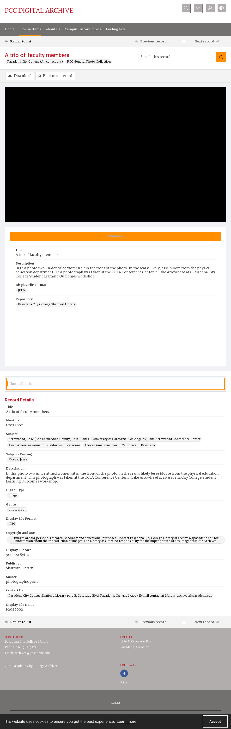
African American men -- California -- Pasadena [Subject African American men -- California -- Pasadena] (120, 445)
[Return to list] (35, 41)
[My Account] (209, 8)
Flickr (124, 682)
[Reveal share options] (197, 8)
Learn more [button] (126, 721)
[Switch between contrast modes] (221, 8)
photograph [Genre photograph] (17, 509)
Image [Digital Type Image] (13, 495)
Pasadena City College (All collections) (35, 61)
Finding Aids (115, 29)
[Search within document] (221, 57)
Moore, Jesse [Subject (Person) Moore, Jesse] (17, 460)
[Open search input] (185, 8)
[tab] (115, 236)
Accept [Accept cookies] (215, 721)
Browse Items (30, 29)
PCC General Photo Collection (89, 61)
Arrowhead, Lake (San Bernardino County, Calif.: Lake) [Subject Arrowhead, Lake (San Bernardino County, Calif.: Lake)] (48, 439)
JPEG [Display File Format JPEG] (21, 290)
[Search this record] (177, 57)
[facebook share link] (124, 673)
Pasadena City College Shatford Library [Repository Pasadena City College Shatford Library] (47, 304)
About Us (53, 29)
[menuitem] (115, 702)
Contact (115, 702)
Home (9, 29)
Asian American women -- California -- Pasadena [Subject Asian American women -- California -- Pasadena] (44, 445)
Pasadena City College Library (27, 642)
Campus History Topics (83, 29)
